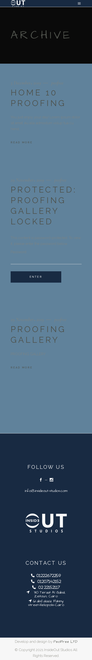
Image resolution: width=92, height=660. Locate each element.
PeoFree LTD (65, 641)
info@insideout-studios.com (46, 490)
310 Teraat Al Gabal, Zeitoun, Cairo (48, 594)
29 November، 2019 (28, 180)
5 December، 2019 (26, 83)
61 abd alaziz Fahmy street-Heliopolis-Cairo (46, 603)
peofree (57, 83)
